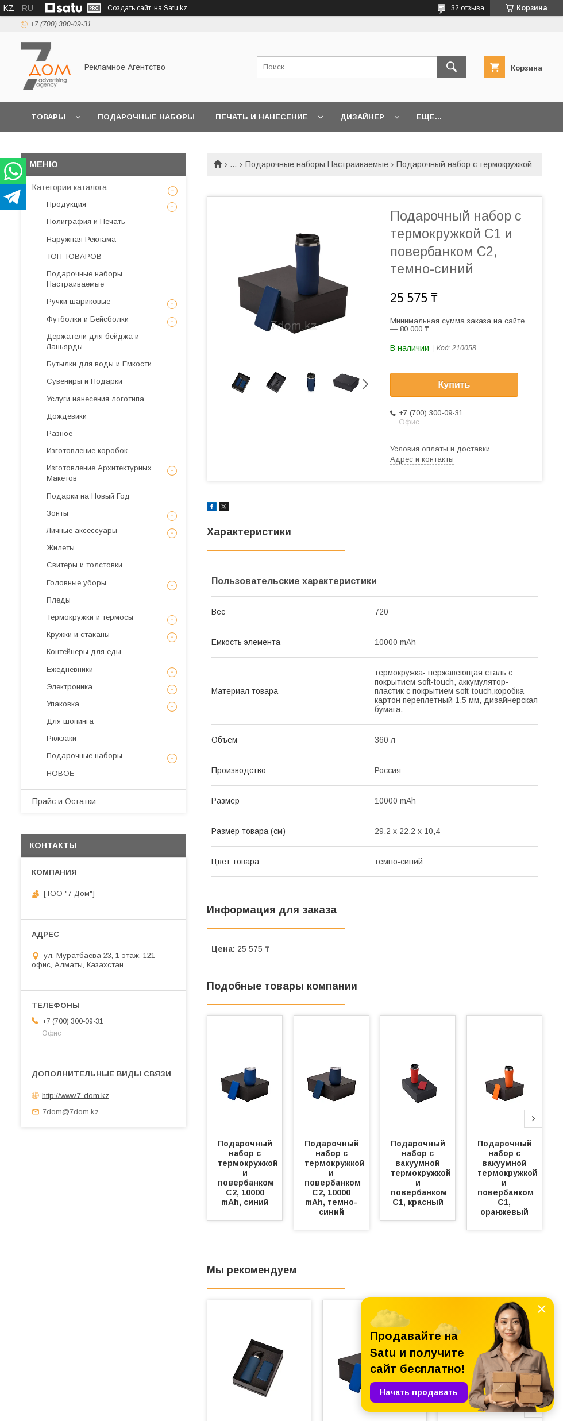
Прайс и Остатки (64, 801)
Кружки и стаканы (78, 634)
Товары (48, 117)
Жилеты (61, 547)
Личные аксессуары (82, 530)
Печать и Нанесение (261, 117)
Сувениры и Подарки (84, 381)
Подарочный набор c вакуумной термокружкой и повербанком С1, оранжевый (508, 1178)
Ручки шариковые (78, 301)
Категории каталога (69, 187)
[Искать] (451, 67)
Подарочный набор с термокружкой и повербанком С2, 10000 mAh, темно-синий (335, 1178)
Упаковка (63, 704)
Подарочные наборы (146, 117)
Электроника (69, 686)
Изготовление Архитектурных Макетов (99, 473)
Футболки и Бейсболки (88, 319)
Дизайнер (362, 117)
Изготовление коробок (87, 450)
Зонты (57, 513)
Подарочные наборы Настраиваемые (316, 164)
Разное (59, 433)
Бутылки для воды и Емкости (99, 364)
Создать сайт (129, 8)
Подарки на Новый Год (88, 496)
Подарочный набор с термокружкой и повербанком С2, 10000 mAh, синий (249, 1173)
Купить (454, 384)
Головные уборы (76, 582)
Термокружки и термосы (90, 617)
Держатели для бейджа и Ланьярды (93, 341)
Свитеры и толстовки (84, 565)
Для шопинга (70, 721)
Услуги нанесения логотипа (95, 399)
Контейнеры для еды (84, 651)
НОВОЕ (60, 773)
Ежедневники (70, 669)
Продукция (66, 204)
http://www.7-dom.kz (75, 1095)
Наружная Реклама (81, 239)
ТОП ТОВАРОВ (74, 256)
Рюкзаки (61, 738)
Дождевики (67, 416)
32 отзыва (467, 8)
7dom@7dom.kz (71, 1111)
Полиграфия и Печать (86, 221)
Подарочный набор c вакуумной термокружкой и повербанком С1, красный (422, 1173)
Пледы (59, 600)
